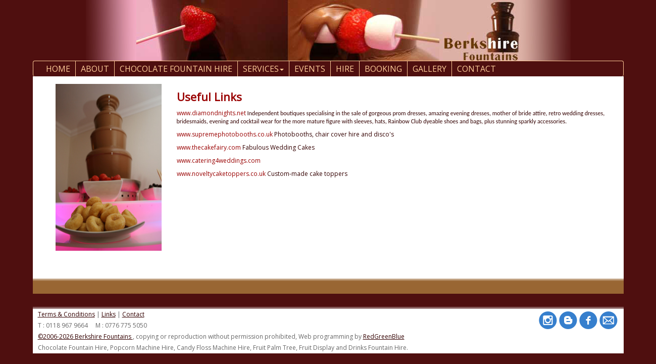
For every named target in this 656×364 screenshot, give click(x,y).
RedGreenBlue (384, 336)
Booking (383, 68)
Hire (345, 68)
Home (58, 68)
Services (263, 68)
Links (109, 314)
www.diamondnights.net (211, 113)
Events (309, 68)
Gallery (429, 68)
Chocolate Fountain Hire (176, 68)
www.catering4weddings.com (219, 160)
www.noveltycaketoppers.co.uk (221, 173)
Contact (133, 314)
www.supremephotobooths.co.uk (225, 134)
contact (476, 68)
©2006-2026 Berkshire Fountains (85, 336)
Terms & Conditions (66, 314)
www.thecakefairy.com (209, 147)
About (95, 68)
